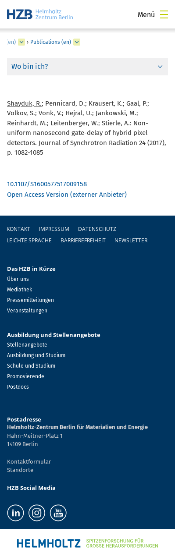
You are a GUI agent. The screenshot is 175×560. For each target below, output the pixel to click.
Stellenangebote (27, 345)
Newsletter (130, 240)
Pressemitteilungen (30, 300)
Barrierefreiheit (83, 240)
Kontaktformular (29, 461)
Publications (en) (50, 42)
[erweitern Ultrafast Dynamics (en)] (21, 42)
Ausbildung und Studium (36, 355)
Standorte (20, 470)
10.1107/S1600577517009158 (47, 184)
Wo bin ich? (29, 66)
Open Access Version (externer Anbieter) (67, 194)
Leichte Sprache (29, 240)
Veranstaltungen (27, 311)
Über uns (18, 279)
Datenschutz (97, 229)
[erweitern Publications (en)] (76, 42)
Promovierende (25, 376)
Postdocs (18, 387)
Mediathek (19, 290)
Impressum (54, 229)
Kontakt (18, 229)
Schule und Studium (31, 366)
